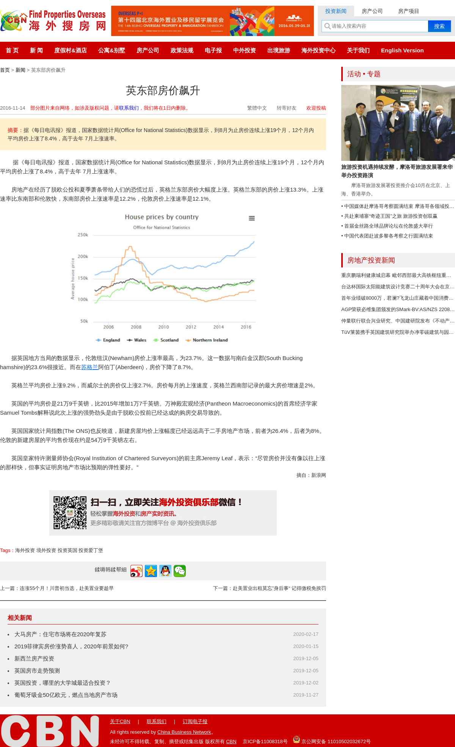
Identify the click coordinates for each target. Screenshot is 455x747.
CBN (231, 741)
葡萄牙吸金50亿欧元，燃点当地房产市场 (66, 695)
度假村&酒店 (70, 50)
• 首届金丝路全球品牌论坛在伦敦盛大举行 (387, 226)
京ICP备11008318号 (265, 741)
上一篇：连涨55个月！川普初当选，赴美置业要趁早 (57, 588)
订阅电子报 (195, 721)
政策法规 (182, 50)
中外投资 (244, 50)
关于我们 (358, 50)
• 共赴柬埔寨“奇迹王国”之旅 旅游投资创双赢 (389, 216)
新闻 (20, 70)
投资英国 (67, 550)
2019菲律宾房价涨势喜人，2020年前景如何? (71, 646)
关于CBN (120, 721)
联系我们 (129, 108)
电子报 (213, 50)
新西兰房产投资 (34, 658)
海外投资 (25, 550)
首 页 (12, 50)
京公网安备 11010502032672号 (332, 739)
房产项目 (408, 11)
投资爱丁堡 (90, 550)
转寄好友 (287, 108)
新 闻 (36, 50)
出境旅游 (278, 50)
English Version (402, 50)
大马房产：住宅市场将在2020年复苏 (60, 634)
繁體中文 (257, 108)
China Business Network (184, 732)
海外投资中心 (318, 50)
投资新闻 (336, 11)
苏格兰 (89, 367)
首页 (5, 70)
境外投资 (46, 550)
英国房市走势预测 (37, 670)
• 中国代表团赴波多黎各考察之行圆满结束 (387, 236)
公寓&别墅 (111, 50)
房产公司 (372, 11)
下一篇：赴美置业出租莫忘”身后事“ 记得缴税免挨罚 (269, 588)
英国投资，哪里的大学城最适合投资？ (62, 682)
